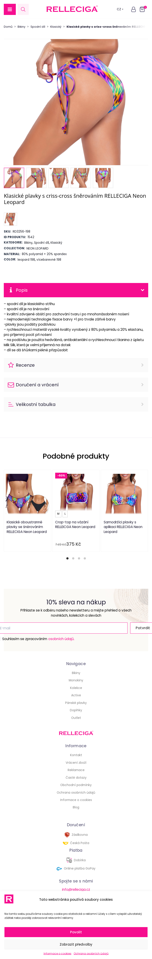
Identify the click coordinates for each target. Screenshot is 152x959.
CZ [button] (120, 9)
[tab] (67, 558)
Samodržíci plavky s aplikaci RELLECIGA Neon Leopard (123, 527)
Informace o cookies (57, 953)
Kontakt (76, 755)
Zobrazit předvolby (76, 944)
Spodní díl (37, 27)
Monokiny (76, 680)
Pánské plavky (76, 703)
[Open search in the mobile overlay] (23, 9)
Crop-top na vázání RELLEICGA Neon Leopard (75, 524)
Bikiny (21, 27)
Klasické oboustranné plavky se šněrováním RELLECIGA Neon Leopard (27, 527)
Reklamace (76, 770)
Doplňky (76, 710)
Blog (76, 807)
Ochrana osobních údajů (91, 953)
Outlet (76, 718)
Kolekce (76, 688)
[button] (10, 9)
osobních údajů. (61, 639)
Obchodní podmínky (76, 785)
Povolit (76, 932)
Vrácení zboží (76, 763)
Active (76, 695)
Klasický (55, 27)
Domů (8, 27)
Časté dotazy (76, 778)
